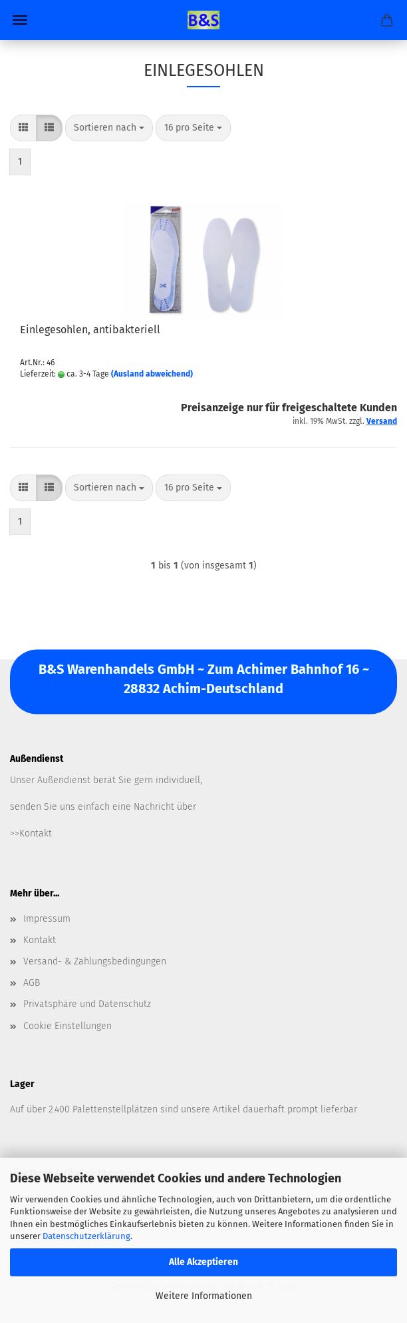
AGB (31, 982)
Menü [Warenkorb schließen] (20, 20)
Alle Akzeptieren (203, 1262)
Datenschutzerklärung (86, 1236)
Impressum (46, 918)
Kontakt (39, 940)
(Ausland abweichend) (152, 374)
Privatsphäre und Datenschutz (87, 1004)
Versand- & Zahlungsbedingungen (94, 961)
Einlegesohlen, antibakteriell (90, 329)
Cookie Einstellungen (67, 1026)
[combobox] (109, 128)
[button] (23, 128)
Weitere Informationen (204, 1296)
